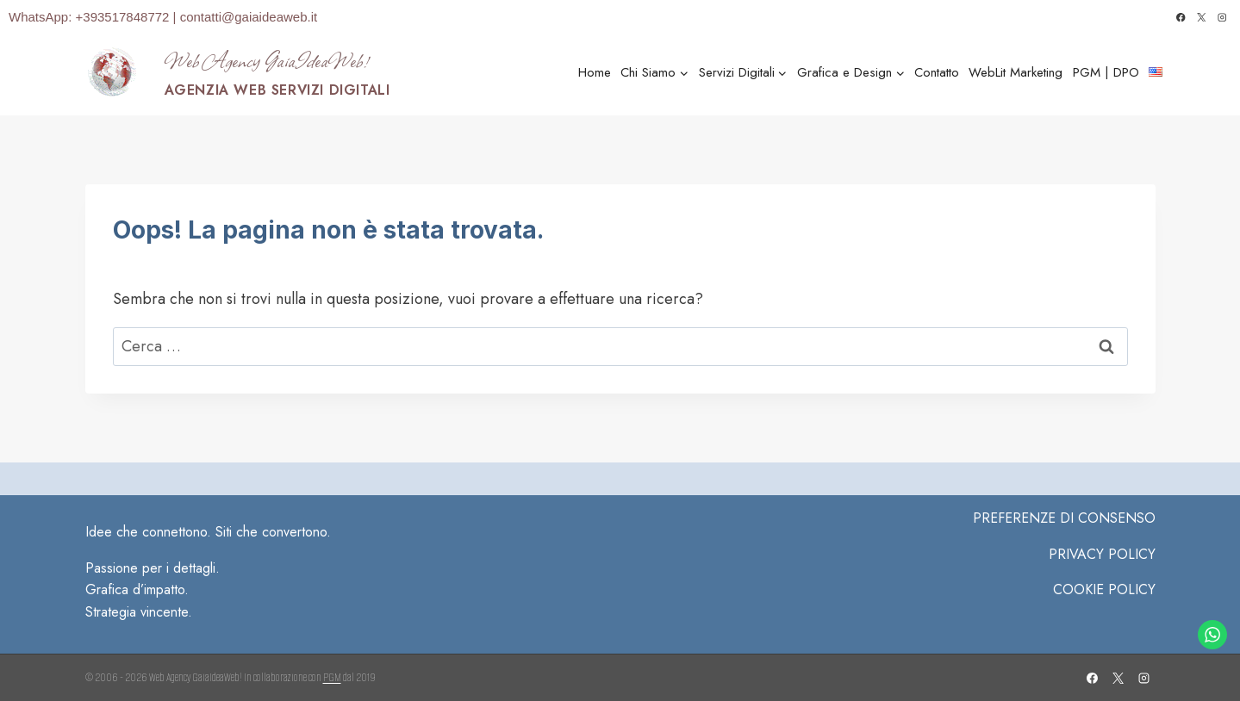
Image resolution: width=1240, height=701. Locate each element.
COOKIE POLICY (1104, 589)
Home (594, 72)
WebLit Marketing (1015, 72)
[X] (1202, 18)
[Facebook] (1181, 18)
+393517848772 (124, 16)
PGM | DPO (1106, 72)
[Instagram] (1222, 18)
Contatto (936, 72)
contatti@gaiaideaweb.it (249, 16)
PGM (332, 677)
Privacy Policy (1102, 554)
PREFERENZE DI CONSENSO (1064, 518)
